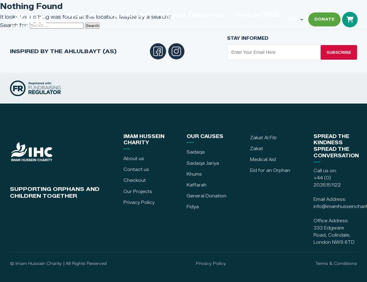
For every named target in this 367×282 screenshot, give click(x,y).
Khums (194, 174)
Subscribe (339, 52)
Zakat (256, 148)
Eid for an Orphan (270, 170)
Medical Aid (263, 159)
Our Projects (137, 191)
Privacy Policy (139, 202)
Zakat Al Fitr (263, 138)
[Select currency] (295, 19)
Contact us (136, 169)
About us (133, 158)
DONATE (324, 19)
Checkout (134, 180)
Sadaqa (196, 152)
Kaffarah (197, 185)
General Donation (206, 196)
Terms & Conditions (336, 263)
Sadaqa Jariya (203, 163)
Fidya (193, 207)
